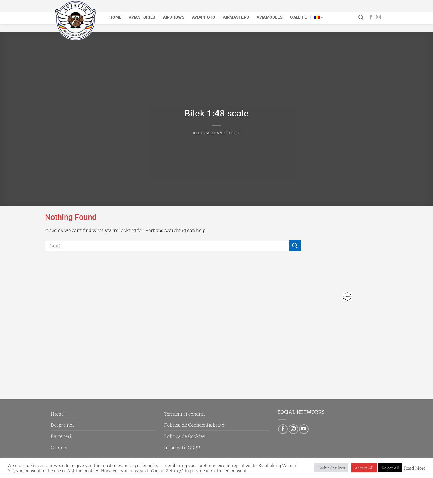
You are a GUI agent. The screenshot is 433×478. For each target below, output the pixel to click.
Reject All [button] (390, 467)
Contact (59, 447)
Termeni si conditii (184, 414)
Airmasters (236, 17)
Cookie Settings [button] (331, 467)
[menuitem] (318, 17)
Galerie (298, 17)
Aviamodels (269, 17)
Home (115, 17)
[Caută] (360, 18)
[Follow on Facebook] (370, 17)
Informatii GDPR (182, 447)
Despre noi (62, 425)
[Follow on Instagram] (378, 17)
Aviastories (142, 17)
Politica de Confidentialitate (194, 425)
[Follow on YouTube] (304, 429)
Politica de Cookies (184, 436)
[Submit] (295, 245)
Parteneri (61, 436)
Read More (415, 468)
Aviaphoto (204, 17)
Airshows (174, 17)
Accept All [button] (364, 467)
